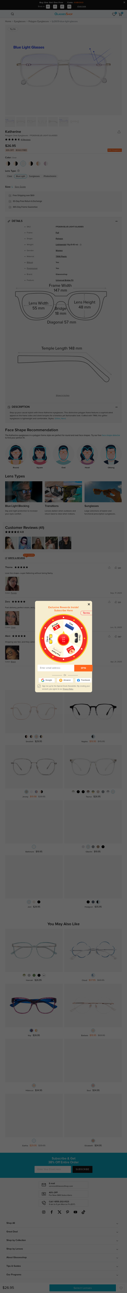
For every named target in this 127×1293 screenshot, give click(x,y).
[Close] (89, 604)
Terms (86, 613)
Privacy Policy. (68, 689)
